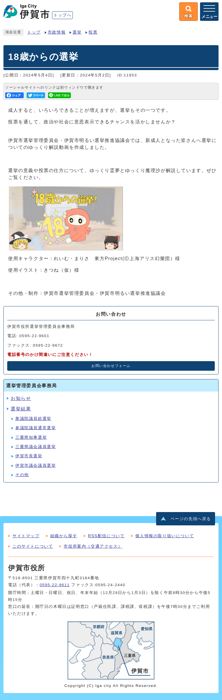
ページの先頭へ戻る (191, 519)
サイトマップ (26, 535)
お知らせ (21, 398)
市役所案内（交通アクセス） (93, 546)
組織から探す (63, 535)
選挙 (77, 32)
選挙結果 (21, 408)
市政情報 (57, 32)
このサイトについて (32, 546)
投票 (92, 32)
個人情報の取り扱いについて (164, 535)
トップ (34, 32)
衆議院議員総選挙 (33, 418)
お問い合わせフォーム (111, 366)
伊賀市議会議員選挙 (35, 465)
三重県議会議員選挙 (35, 447)
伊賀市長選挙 (28, 456)
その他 (22, 475)
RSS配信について (106, 535)
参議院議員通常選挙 (35, 428)
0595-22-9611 (55, 585)
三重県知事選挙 (31, 437)
